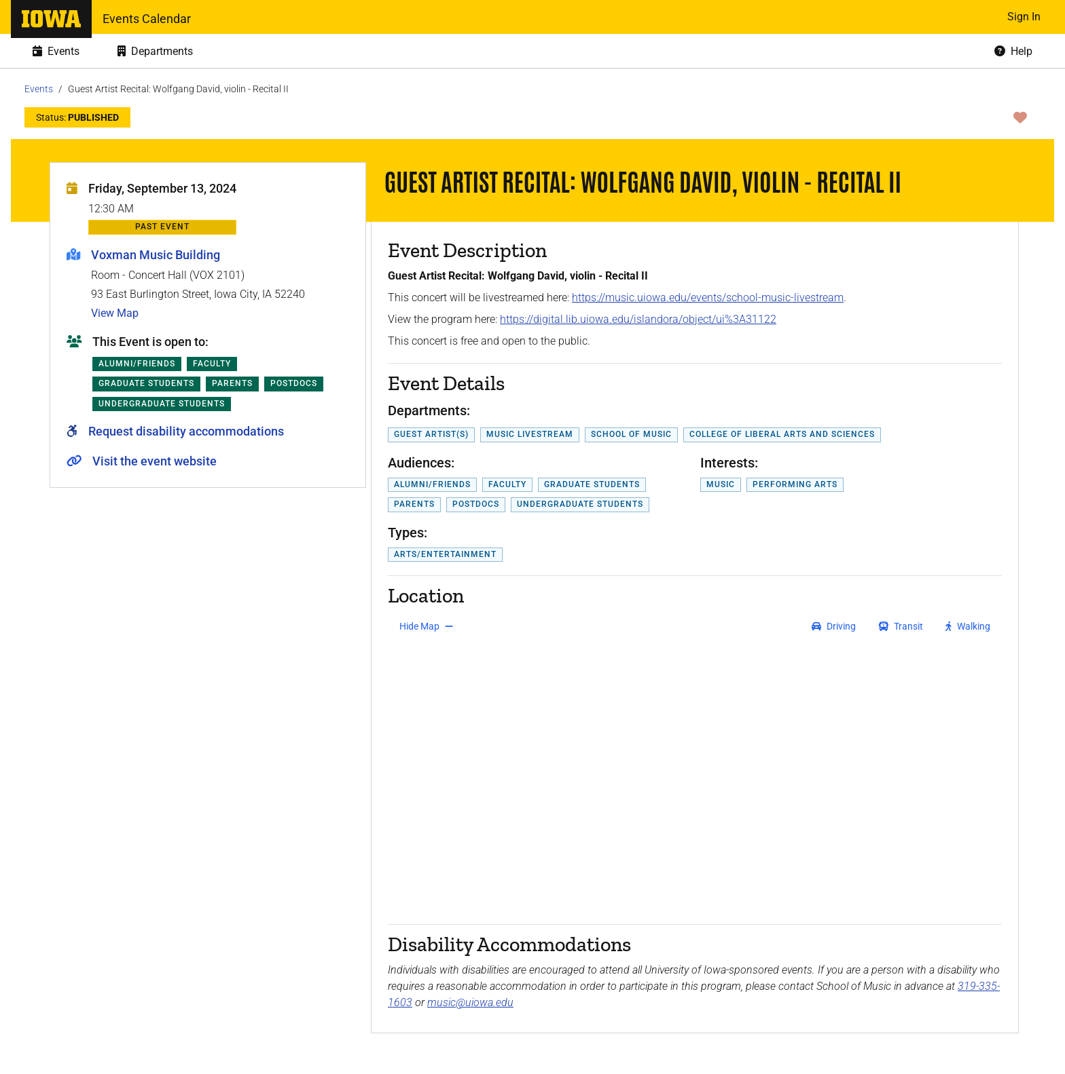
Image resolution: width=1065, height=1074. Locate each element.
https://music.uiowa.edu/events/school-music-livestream (708, 297)
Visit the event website (154, 461)
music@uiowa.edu (470, 1002)
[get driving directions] (833, 626)
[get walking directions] (968, 626)
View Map (115, 313)
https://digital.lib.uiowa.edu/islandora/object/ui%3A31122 (638, 319)
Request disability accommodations (186, 431)
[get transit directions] (901, 626)
